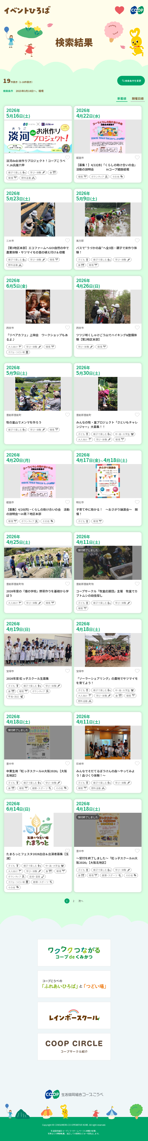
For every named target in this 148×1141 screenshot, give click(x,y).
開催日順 (138, 98)
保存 (67, 157)
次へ (80, 901)
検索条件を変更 (133, 80)
